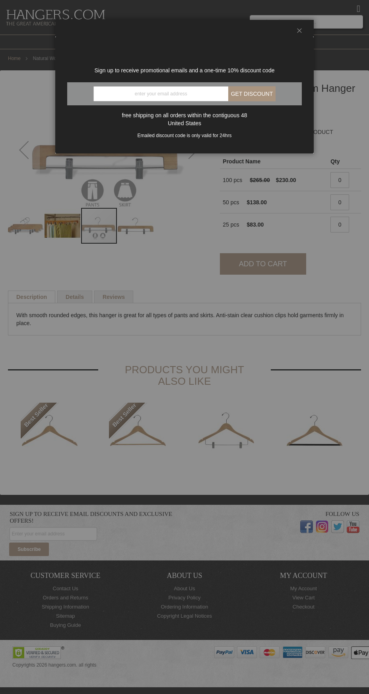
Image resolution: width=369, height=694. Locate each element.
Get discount (252, 94)
